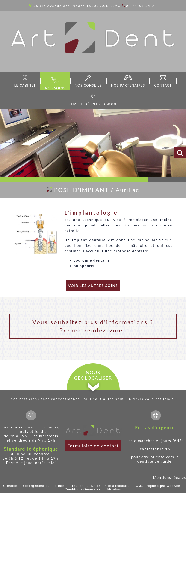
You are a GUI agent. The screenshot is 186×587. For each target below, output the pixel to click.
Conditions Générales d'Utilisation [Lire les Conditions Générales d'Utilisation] (93, 489)
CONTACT (163, 85)
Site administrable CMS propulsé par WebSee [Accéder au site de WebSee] (142, 486)
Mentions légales (169, 477)
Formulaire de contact (93, 445)
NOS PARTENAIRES (128, 85)
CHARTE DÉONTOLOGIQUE (93, 104)
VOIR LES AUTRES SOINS (93, 285)
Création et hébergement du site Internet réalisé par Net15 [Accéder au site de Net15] (52, 486)
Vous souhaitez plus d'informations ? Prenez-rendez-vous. (93, 326)
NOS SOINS (55, 88)
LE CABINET (25, 85)
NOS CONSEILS (88, 85)
